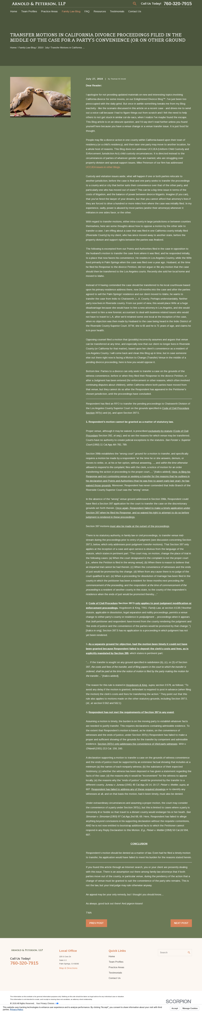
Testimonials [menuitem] (117, 11)
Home (112, 956)
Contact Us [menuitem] (134, 11)
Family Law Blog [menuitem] (71, 11)
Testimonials (115, 972)
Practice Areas (116, 967)
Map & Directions (68, 968)
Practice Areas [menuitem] (49, 11)
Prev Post (96, 923)
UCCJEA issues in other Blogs (103, 167)
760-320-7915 (178, 3)
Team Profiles (116, 962)
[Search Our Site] (189, 952)
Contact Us (115, 978)
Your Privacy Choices (47, 1003)
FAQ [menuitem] (87, 11)
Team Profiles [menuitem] (29, 11)
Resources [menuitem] (100, 11)
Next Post (181, 923)
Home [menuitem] (13, 11)
